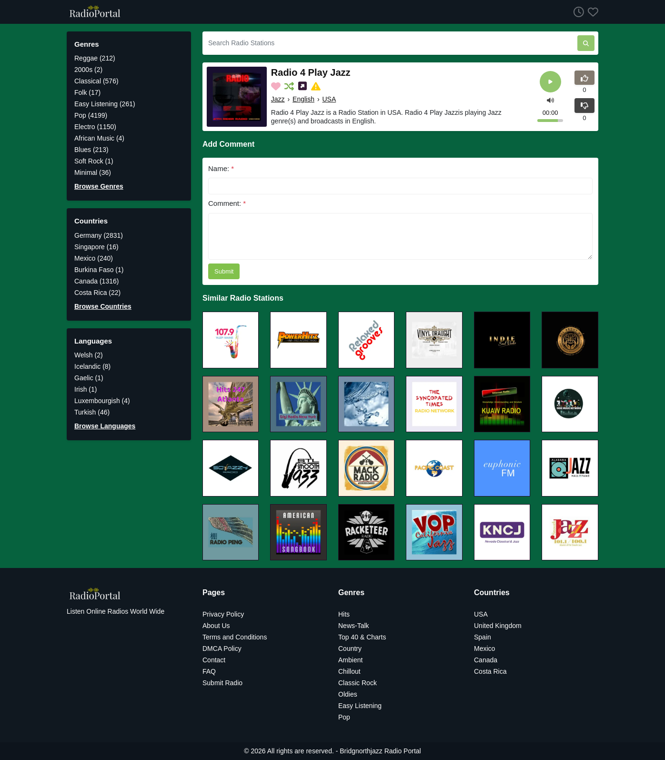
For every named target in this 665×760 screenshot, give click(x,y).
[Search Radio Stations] (390, 43)
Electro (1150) (95, 127)
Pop (344, 717)
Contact (213, 660)
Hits (344, 614)
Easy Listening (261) (104, 104)
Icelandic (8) (92, 366)
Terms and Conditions (234, 637)
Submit (223, 271)
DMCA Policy (222, 648)
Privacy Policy (223, 614)
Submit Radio (222, 683)
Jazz (278, 99)
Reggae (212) (94, 58)
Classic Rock (357, 683)
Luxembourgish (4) (102, 401)
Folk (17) (87, 92)
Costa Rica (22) (97, 292)
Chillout (349, 671)
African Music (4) (99, 138)
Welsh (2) (88, 355)
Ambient (350, 660)
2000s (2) (88, 69)
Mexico (484, 648)
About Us (216, 625)
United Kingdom (498, 625)
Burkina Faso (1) (98, 270)
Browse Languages (104, 426)
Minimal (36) (92, 172)
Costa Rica (490, 671)
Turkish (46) (92, 412)
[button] (550, 99)
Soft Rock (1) (93, 161)
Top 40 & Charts (362, 637)
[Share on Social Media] (303, 86)
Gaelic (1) (88, 378)
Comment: (227, 203)
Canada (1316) (96, 281)
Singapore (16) (96, 247)
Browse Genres (98, 186)
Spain (482, 637)
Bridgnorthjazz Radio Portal (380, 751)
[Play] (550, 81)
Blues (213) (91, 149)
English (303, 99)
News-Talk (353, 625)
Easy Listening (360, 705)
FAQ (209, 671)
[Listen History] (577, 11)
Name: (221, 168)
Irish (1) (85, 389)
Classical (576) (96, 81)
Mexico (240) (93, 258)
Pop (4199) (90, 115)
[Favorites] (591, 11)
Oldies (347, 694)
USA (329, 99)
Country (350, 648)
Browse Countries (102, 306)
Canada (485, 660)
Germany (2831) (98, 235)
